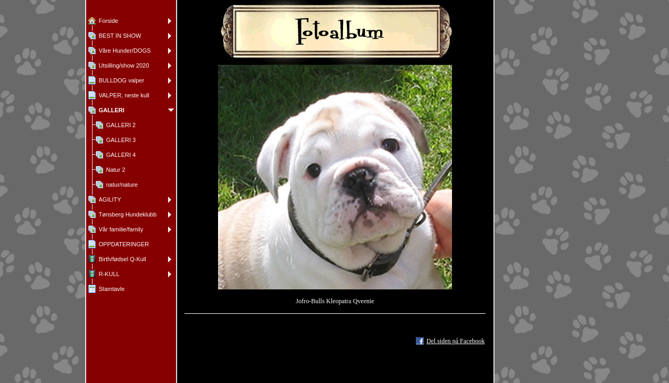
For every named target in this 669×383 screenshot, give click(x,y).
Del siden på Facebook (456, 341)
